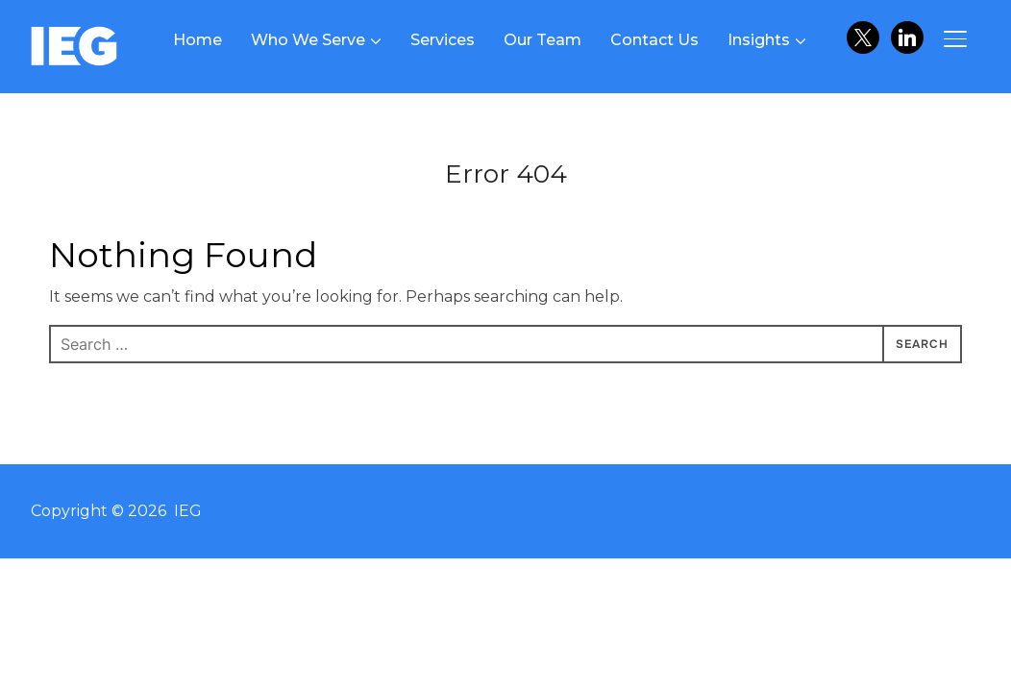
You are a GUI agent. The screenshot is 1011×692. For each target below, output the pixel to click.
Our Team (542, 40)
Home (197, 40)
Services (442, 40)
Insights (758, 40)
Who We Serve (308, 40)
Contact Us (654, 40)
